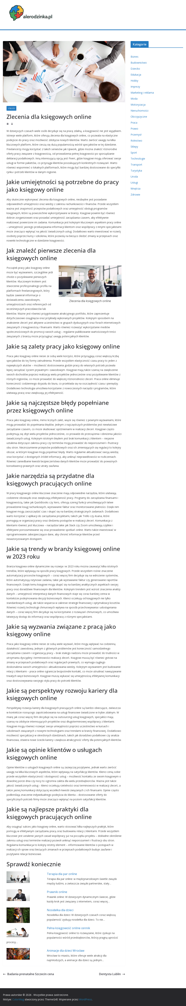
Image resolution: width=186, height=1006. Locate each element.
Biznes (134, 56)
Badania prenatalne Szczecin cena (29, 974)
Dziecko (135, 68)
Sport (134, 152)
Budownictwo (139, 62)
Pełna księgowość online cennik (68, 928)
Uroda (134, 176)
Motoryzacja (138, 104)
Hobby (134, 80)
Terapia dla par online (62, 874)
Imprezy (135, 86)
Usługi (11, 108)
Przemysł (136, 134)
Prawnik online (57, 892)
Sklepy (134, 146)
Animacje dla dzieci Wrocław (65, 951)
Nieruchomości (139, 110)
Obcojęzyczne (139, 116)
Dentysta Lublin (112, 974)
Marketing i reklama (142, 92)
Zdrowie (135, 194)
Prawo (134, 128)
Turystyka (136, 170)
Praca (134, 122)
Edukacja (136, 74)
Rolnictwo (136, 140)
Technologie (138, 158)
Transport (136, 164)
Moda (134, 98)
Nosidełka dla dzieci (60, 910)
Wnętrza (135, 188)
